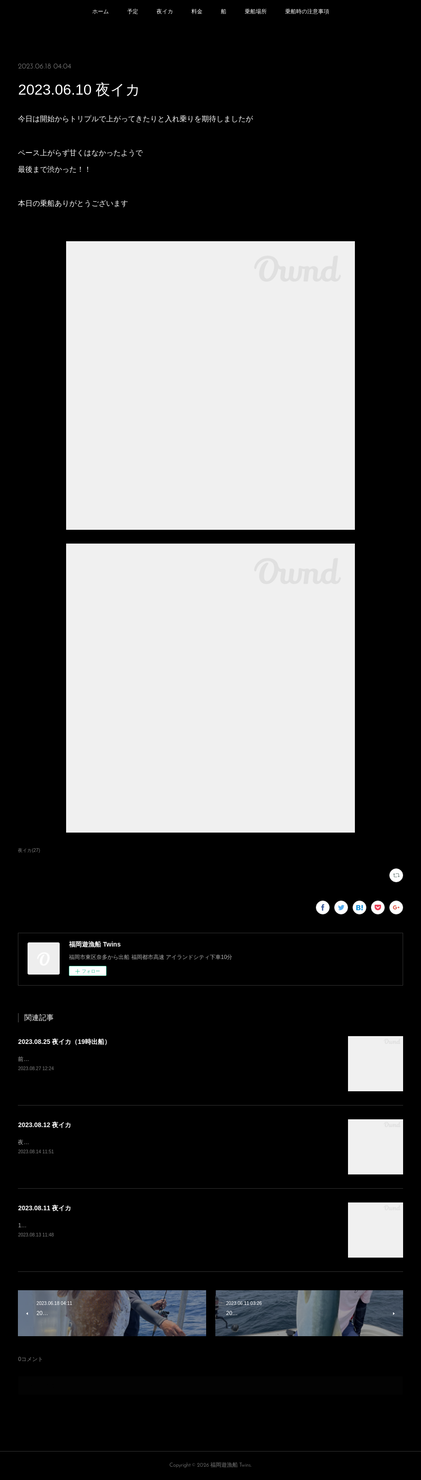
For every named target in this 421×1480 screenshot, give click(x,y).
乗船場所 (256, 11)
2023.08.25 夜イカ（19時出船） (64, 1041)
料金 (196, 11)
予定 (132, 11)
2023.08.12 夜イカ (44, 1124)
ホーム (100, 11)
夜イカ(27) (29, 850)
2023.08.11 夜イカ (44, 1208)
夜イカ (165, 11)
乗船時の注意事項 (307, 11)
